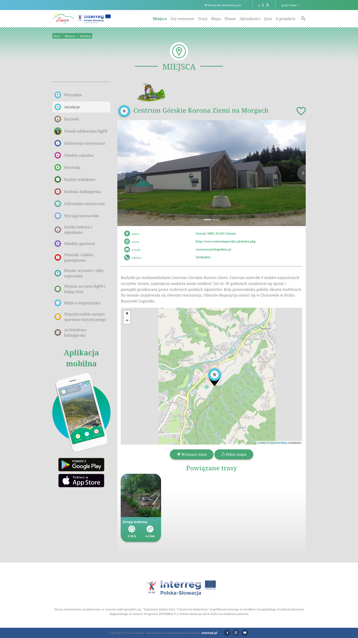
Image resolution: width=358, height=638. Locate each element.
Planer (230, 18)
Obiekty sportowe (74, 243)
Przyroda (67, 167)
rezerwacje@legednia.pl (213, 249)
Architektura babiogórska (70, 332)
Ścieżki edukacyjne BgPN (81, 131)
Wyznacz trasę (192, 454)
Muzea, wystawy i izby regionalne (78, 273)
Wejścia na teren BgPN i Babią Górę (79, 289)
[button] (131, 173)
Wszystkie (68, 95)
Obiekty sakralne (74, 155)
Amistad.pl (209, 633)
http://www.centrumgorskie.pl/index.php (226, 241)
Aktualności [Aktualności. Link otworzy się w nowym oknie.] (250, 18)
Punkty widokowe (74, 179)
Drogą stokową (135, 522)
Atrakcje (85, 36)
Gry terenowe (182, 18)
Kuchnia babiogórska (77, 191)
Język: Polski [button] (289, 5)
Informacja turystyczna (79, 143)
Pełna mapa (233, 454)
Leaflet (261, 442)
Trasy (203, 18)
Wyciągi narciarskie (76, 215)
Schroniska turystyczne (79, 203)
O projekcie (285, 18)
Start (56, 36)
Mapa (216, 18)
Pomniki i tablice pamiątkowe (73, 257)
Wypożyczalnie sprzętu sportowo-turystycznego (80, 317)
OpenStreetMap (278, 442)
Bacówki (66, 119)
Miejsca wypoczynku (77, 303)
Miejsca (160, 18)
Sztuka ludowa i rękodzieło (73, 229)
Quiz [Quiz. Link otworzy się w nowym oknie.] (268, 18)
